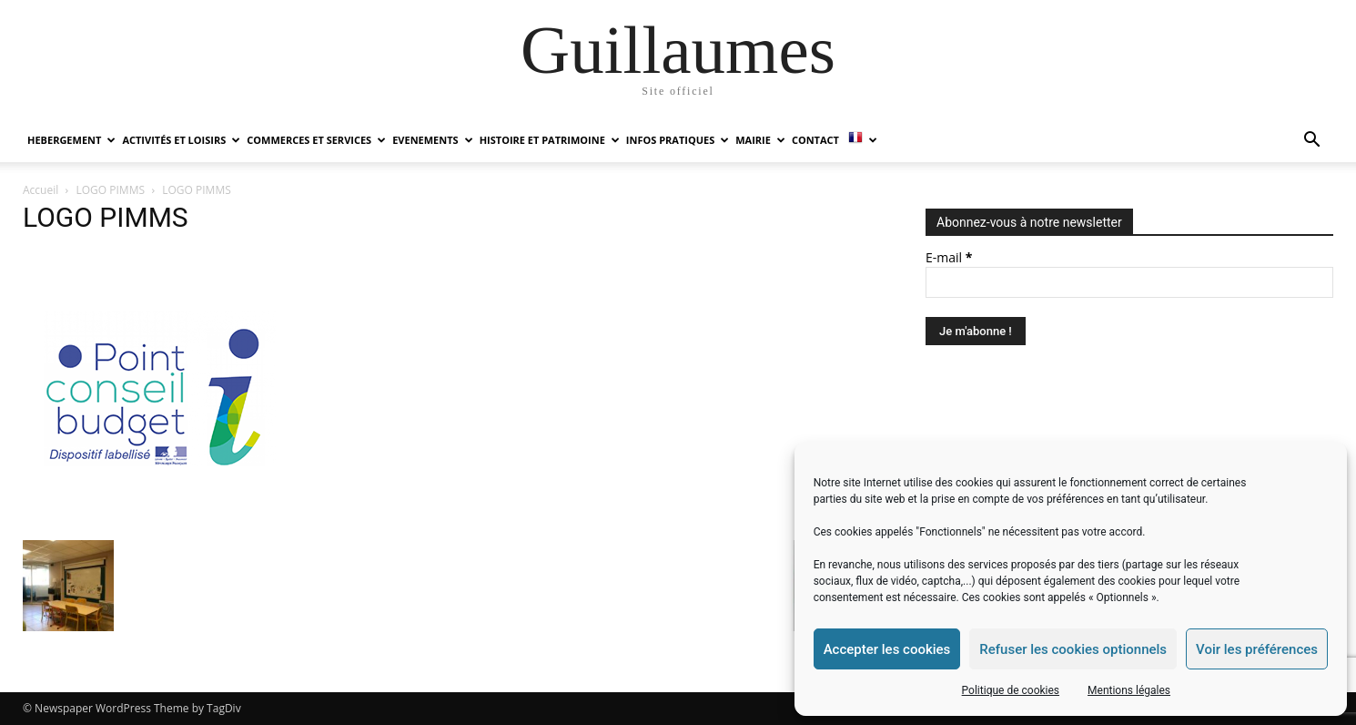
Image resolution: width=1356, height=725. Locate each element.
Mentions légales (1129, 690)
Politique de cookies (1010, 690)
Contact (815, 140)
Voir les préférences (1257, 649)
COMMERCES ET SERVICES (316, 140)
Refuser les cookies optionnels (1073, 649)
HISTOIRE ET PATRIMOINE (550, 140)
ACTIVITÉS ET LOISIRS (181, 140)
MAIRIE (760, 140)
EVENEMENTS (432, 140)
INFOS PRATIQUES (677, 140)
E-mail (949, 257)
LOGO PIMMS (111, 190)
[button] (1311, 141)
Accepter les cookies (887, 649)
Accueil (40, 190)
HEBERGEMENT (71, 140)
